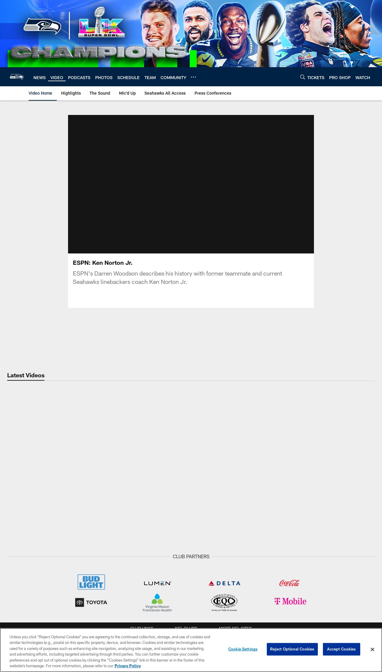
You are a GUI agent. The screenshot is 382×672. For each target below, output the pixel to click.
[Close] (372, 649)
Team (22, 567)
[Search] (302, 77)
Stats (22, 616)
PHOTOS (168, 567)
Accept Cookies (341, 649)
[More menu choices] (193, 77)
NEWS (71, 567)
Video (120, 567)
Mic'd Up (120, 611)
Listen (214, 567)
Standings (22, 606)
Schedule (259, 567)
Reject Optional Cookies (292, 649)
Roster (22, 577)
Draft (71, 577)
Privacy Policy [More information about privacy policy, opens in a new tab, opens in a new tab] (128, 665)
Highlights (120, 577)
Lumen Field (308, 577)
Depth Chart (22, 587)
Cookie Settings (243, 649)
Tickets (360, 567)
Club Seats (360, 626)
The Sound (120, 587)
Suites (360, 616)
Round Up (71, 587)
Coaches (22, 597)
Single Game (360, 577)
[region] (191, 650)
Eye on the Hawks (167, 582)
